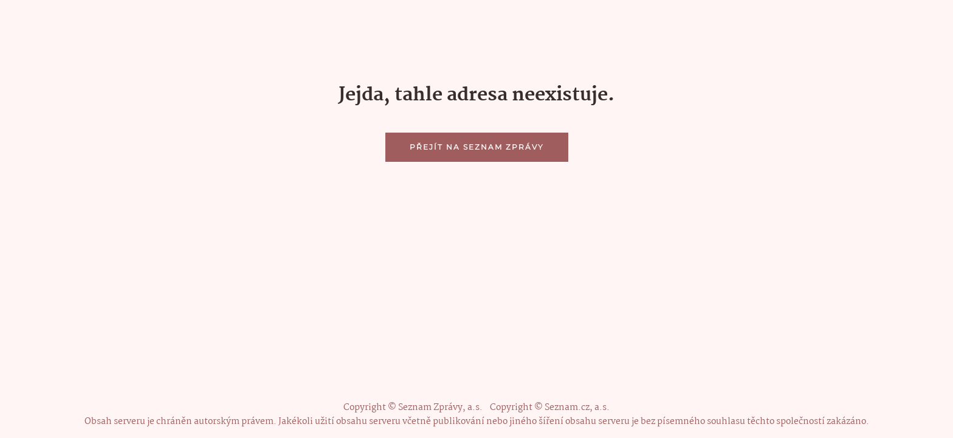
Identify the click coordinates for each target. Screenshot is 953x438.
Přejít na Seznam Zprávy (477, 146)
